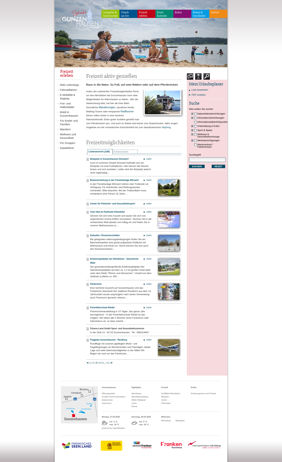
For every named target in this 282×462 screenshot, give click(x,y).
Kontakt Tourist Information (113, 397)
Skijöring (166, 127)
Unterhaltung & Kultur (208, 126)
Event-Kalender (162, 14)
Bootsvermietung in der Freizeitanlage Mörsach (114, 180)
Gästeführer (67, 147)
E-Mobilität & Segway (67, 96)
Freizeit (164, 387)
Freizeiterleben (143, 14)
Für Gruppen (67, 142)
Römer (134, 406)
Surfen (164, 400)
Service (215, 12)
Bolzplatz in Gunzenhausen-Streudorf (109, 159)
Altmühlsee (136, 393)
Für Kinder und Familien (69, 122)
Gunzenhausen (109, 387)
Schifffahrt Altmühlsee (170, 393)
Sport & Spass (204, 130)
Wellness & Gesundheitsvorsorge (208, 135)
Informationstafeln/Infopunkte (212, 122)
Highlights (136, 387)
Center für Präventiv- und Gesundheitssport (112, 203)
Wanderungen (107, 107)
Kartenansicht (121, 151)
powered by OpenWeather (113, 428)
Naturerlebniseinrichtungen (211, 113)
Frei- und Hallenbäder (67, 105)
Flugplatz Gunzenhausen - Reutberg (108, 340)
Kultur (178, 12)
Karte (198, 77)
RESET (218, 166)
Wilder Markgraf (138, 400)
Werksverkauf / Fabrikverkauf (205, 145)
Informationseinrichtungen (210, 117)
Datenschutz (107, 400)
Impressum (107, 403)
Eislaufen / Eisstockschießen (105, 235)
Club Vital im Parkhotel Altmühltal (107, 212)
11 (108, 363)
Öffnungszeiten (108, 393)
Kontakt (191, 77)
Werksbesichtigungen (208, 140)
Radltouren (127, 111)
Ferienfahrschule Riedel (102, 307)
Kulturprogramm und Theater (203, 393)
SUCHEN (197, 166)
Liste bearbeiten (200, 89)
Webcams (165, 417)
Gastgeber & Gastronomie (110, 14)
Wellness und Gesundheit (68, 136)
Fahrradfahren (68, 89)
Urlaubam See (125, 14)
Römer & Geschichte (199, 14)
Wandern (65, 129)
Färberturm (96, 284)
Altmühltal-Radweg (139, 397)
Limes (134, 403)
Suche (206, 77)
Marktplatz (180, 420)
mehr (149, 159)
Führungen (166, 403)
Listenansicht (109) (99, 151)
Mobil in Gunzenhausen (69, 114)
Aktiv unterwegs (69, 84)
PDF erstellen (199, 94)
